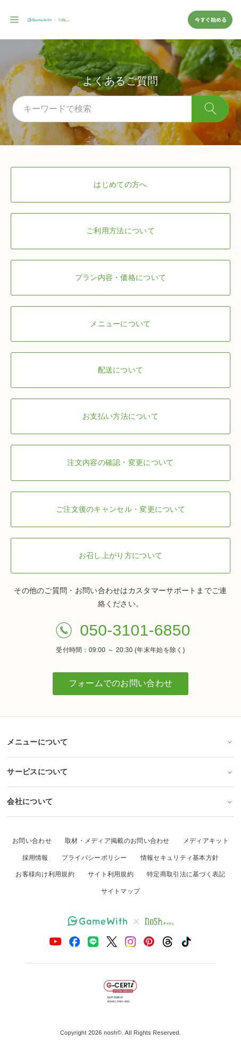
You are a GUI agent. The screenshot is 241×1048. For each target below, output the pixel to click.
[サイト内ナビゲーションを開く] (15, 19)
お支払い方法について (120, 416)
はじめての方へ (120, 184)
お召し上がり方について (120, 555)
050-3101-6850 (135, 630)
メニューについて (120, 323)
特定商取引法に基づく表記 (186, 874)
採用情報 (35, 857)
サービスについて (120, 771)
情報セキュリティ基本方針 (179, 857)
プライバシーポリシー (94, 857)
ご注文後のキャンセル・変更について (120, 509)
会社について (120, 801)
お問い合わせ (32, 840)
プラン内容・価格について (121, 277)
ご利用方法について (120, 230)
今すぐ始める (210, 19)
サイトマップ (120, 891)
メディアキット (206, 840)
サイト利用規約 (111, 874)
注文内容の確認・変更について (120, 462)
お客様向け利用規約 (44, 874)
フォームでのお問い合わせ (121, 683)
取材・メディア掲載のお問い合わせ (117, 840)
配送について (121, 370)
